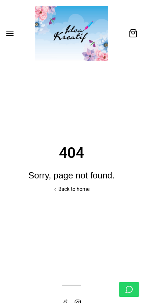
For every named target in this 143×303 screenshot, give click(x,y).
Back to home (71, 189)
